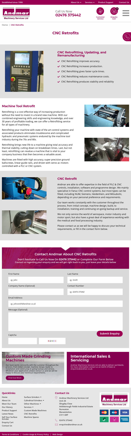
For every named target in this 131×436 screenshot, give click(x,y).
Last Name (72, 274)
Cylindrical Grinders (33, 400)
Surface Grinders (31, 397)
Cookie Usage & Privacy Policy (36, 434)
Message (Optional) (17, 309)
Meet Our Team (9, 403)
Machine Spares (31, 417)
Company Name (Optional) (21, 286)
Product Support (105, 2)
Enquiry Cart (7, 422)
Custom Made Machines (35, 410)
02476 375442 (68, 15)
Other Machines (31, 403)
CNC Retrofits (17, 25)
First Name (13, 274)
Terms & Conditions (10, 434)
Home (5, 25)
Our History (7, 407)
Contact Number (75, 286)
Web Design (57, 434)
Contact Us (124, 2)
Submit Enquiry (109, 333)
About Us (75, 2)
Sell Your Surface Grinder (9, 418)
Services (88, 2)
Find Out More (14, 377)
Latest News (7, 413)
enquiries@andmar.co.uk (70, 424)
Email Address (15, 297)
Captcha (12, 335)
